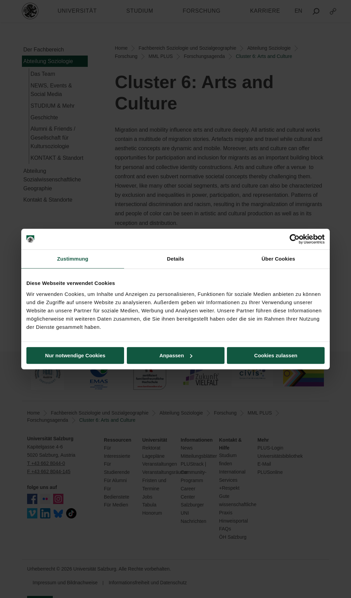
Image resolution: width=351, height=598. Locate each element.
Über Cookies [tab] (278, 259)
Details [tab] (175, 259)
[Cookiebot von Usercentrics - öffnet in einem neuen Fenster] (295, 239)
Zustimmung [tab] (72, 259)
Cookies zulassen (276, 355)
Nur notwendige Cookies (75, 355)
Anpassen (175, 355)
